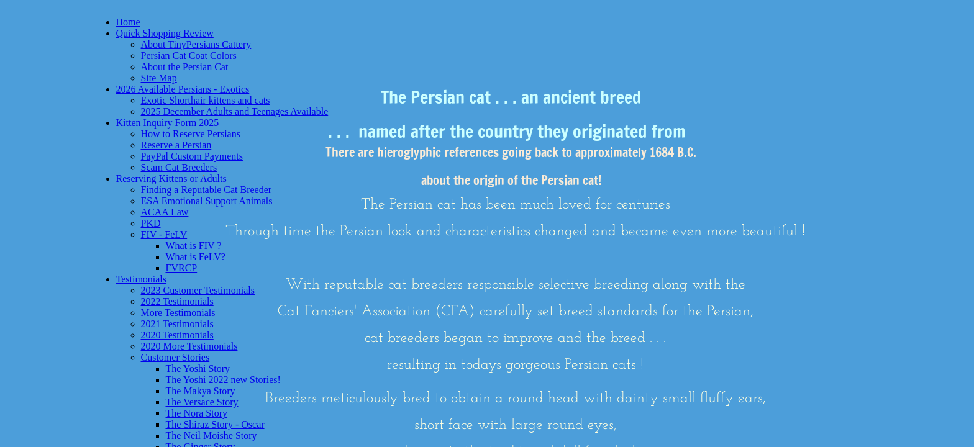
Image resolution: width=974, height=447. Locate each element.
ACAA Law (165, 212)
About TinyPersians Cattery (196, 44)
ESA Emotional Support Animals (207, 201)
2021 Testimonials (177, 323)
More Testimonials (178, 312)
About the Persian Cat (185, 66)
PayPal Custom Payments (192, 156)
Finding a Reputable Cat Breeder (206, 189)
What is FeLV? (195, 256)
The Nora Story (197, 413)
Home (128, 22)
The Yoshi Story (198, 368)
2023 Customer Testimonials (198, 290)
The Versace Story (202, 402)
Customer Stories (175, 357)
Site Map (159, 78)
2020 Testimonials (177, 335)
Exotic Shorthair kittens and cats (205, 100)
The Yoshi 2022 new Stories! (223, 379)
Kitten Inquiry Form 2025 (167, 122)
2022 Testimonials (177, 301)
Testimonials (141, 279)
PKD (151, 223)
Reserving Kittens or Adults (171, 178)
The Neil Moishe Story (211, 435)
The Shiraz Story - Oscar (215, 424)
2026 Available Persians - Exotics (183, 89)
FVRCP (182, 268)
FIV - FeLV (164, 234)
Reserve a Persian (176, 145)
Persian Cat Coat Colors (189, 55)
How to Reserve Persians (190, 134)
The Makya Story (200, 391)
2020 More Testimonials (189, 346)
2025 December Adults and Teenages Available (235, 111)
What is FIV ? (194, 245)
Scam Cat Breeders (179, 167)
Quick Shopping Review (165, 33)
